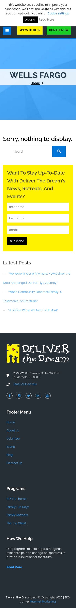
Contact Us (14, 463)
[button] (59, 151)
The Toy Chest (16, 523)
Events (10, 447)
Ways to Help (30, 30)
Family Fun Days (17, 507)
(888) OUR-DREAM (25, 384)
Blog (9, 455)
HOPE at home (16, 499)
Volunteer (13, 439)
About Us (12, 430)
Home (35, 83)
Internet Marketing (43, 601)
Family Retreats (17, 515)
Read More (46, 19)
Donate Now (59, 30)
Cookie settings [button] (58, 13)
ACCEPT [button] (30, 20)
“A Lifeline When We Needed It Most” (33, 310)
